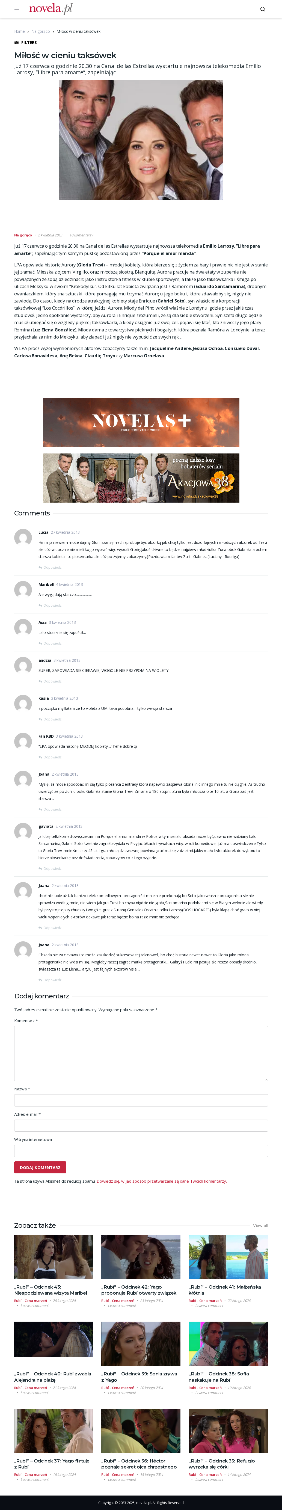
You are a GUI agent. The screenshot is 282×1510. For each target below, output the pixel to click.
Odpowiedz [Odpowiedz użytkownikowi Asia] (52, 643)
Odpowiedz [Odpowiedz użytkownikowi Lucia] (52, 567)
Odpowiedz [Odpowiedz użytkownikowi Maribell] (52, 605)
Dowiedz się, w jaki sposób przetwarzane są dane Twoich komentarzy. (162, 1181)
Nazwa (22, 1088)
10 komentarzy (81, 235)
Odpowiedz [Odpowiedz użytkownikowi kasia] (52, 719)
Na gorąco (40, 31)
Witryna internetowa (33, 1139)
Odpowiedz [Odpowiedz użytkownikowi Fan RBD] (52, 757)
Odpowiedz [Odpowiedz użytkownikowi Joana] (52, 809)
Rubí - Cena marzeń (30, 1300)
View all (260, 1225)
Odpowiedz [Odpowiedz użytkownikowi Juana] (52, 927)
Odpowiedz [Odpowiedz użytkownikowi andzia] (52, 681)
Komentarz (26, 1020)
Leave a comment (34, 1305)
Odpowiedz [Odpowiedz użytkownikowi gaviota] (52, 868)
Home (19, 31)
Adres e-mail (27, 1114)
